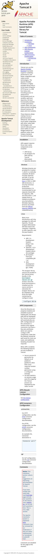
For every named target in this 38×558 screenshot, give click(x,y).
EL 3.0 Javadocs (7, 112)
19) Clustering (6, 63)
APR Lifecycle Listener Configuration (29, 51)
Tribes (4, 133)
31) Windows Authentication (7, 90)
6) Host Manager (7, 41)
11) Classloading (7, 49)
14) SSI (4, 55)
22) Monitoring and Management (8, 69)
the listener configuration (26, 399)
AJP (29, 60)
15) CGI (5, 56)
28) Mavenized (7, 82)
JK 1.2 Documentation (9, 115)
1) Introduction (7, 32)
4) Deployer (6, 37)
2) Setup (5, 34)
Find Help (29, 497)
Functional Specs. (7, 131)
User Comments (7, 27)
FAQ (4, 25)
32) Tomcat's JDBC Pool (9, 93)
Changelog (6, 124)
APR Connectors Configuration (30, 55)
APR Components (30, 47)
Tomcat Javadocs (7, 107)
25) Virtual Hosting (8, 75)
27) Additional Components (7, 79)
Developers (6, 128)
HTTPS (24, 427)
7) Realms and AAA (8, 43)
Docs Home (6, 23)
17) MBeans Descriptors (9, 60)
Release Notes (7, 103)
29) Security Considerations (7, 85)
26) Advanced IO (7, 77)
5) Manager (6, 39)
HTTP (23, 417)
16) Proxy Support (8, 58)
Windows (31, 44)
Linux (30, 45)
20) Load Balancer (8, 65)
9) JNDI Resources (7, 46)
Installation (28, 42)
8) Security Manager (8, 44)
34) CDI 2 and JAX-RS (8, 98)
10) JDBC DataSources (9, 48)
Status (4, 126)
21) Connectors (7, 67)
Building (5, 123)
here (23, 181)
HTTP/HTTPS (32, 58)
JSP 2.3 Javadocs (7, 110)
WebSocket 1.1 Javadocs (9, 114)
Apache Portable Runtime (26, 70)
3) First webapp (7, 36)
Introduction (28, 40)
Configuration (6, 105)
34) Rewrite (6, 96)
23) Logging (6, 72)
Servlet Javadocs (7, 108)
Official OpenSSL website (27, 207)
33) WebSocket (7, 94)
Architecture (6, 130)
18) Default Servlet (8, 62)
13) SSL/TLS (6, 53)
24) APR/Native (7, 74)
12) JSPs (5, 51)
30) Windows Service (8, 87)
